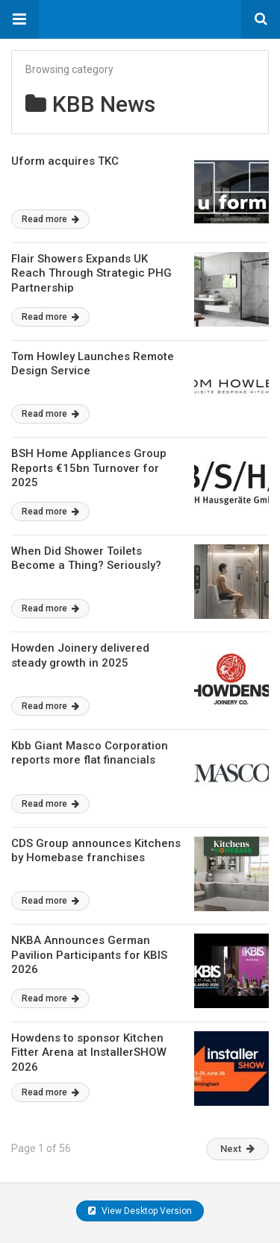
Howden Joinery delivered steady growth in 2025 (80, 655)
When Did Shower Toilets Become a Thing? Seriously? (86, 558)
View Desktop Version (140, 1211)
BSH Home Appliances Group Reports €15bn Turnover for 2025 (89, 468)
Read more (50, 219)
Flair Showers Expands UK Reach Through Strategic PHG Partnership (91, 273)
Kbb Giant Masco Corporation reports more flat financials (89, 753)
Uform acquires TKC (65, 161)
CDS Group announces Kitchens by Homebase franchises (96, 851)
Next (237, 1148)
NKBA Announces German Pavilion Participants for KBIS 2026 (89, 955)
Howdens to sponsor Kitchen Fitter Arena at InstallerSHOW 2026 (89, 1052)
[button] (19, 19)
